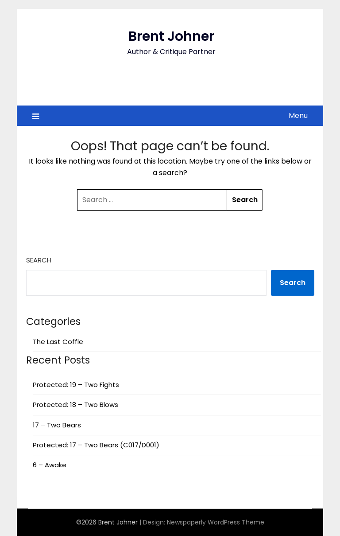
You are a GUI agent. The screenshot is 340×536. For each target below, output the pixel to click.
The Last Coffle (58, 341)
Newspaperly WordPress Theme (215, 522)
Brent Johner (171, 36)
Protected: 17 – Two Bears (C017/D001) (96, 445)
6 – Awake (49, 464)
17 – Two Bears (57, 425)
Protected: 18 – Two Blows (75, 404)
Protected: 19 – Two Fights (76, 384)
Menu (298, 115)
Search (38, 260)
